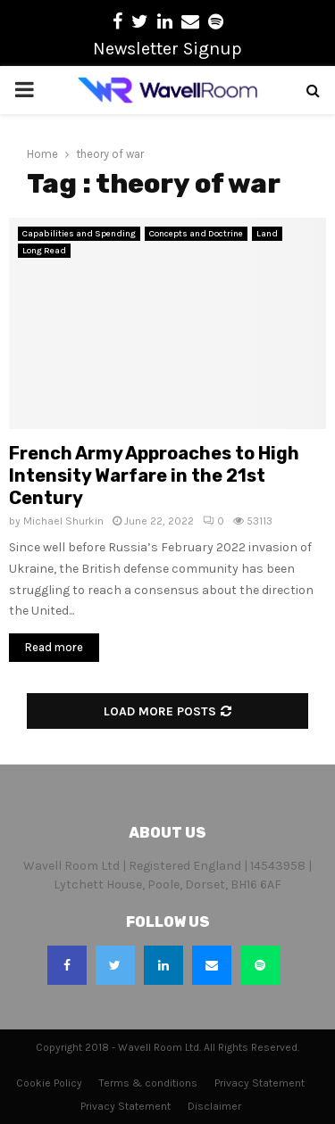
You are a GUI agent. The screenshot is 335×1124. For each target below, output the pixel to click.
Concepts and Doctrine (196, 233)
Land (267, 233)
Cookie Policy (49, 1083)
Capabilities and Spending (79, 233)
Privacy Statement (259, 1083)
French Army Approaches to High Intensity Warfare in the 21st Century (154, 475)
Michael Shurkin (63, 521)
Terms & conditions (148, 1083)
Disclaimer (214, 1106)
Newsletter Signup (167, 48)
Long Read (44, 250)
